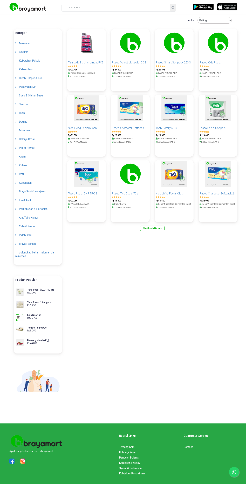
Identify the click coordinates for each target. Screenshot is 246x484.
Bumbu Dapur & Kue (31, 78)
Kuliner (23, 165)
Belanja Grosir (27, 139)
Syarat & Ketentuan (130, 468)
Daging (23, 121)
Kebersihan (25, 69)
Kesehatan (25, 182)
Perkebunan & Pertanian (33, 209)
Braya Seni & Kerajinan (32, 191)
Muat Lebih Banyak (152, 228)
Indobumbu (25, 235)
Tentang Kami (127, 447)
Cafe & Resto (27, 226)
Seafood (24, 104)
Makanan (24, 43)
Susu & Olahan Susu (31, 95)
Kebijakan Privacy (129, 463)
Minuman (24, 130)
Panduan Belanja (129, 457)
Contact (188, 447)
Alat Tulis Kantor (28, 217)
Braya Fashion (27, 243)
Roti (21, 174)
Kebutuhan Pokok (29, 60)
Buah (22, 113)
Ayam (22, 156)
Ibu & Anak (25, 200)
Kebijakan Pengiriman (132, 473)
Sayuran (23, 52)
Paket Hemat (27, 147)
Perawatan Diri (27, 86)
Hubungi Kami (127, 452)
